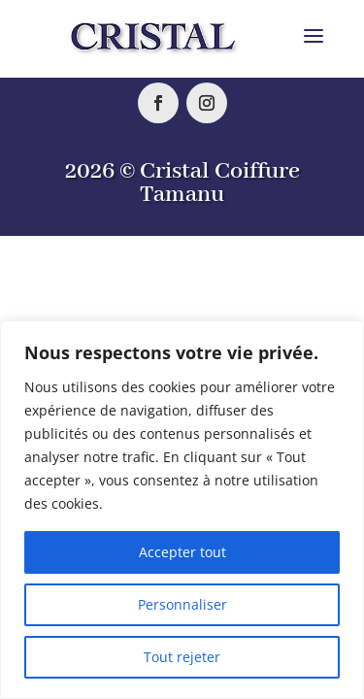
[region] (182, 509)
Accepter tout (182, 552)
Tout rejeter (182, 657)
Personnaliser (182, 604)
